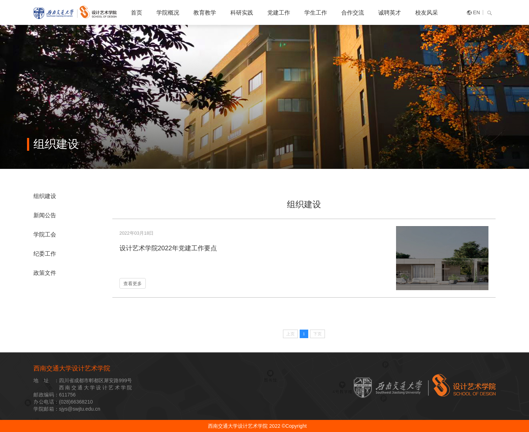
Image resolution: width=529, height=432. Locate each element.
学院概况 (167, 13)
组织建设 (44, 196)
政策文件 (44, 273)
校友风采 (426, 13)
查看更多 (132, 283)
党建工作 (278, 13)
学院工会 (44, 234)
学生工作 (315, 13)
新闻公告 (44, 215)
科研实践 (241, 13)
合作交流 (352, 13)
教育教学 (204, 13)
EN (476, 12)
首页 (136, 13)
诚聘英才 (389, 13)
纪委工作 (44, 254)
